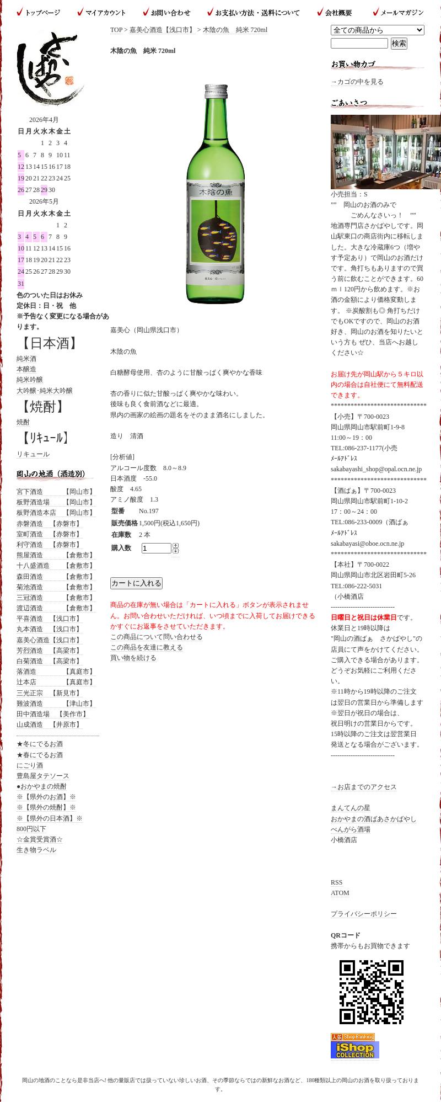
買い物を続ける (133, 658)
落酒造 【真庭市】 (56, 671)
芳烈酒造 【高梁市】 (50, 650)
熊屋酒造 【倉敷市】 (56, 555)
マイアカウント (102, 12)
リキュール (33, 454)
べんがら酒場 (350, 829)
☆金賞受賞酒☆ (40, 839)
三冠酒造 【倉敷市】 (56, 597)
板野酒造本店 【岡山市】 (56, 513)
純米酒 (26, 359)
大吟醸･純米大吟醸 (45, 391)
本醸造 (26, 369)
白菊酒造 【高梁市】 (50, 661)
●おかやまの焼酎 (42, 786)
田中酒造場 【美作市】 (53, 714)
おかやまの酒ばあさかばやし (374, 819)
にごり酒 (30, 765)
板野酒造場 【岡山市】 (56, 502)
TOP (116, 30)
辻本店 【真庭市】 (56, 682)
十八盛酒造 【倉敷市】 (56, 565)
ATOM (340, 893)
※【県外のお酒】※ (46, 797)
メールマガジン (393, 12)
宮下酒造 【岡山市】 (56, 492)
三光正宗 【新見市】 (50, 693)
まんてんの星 (350, 808)
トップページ (43, 12)
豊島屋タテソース (43, 776)
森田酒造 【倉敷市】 (56, 577)
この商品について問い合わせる (156, 637)
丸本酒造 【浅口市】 (50, 629)
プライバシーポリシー (364, 914)
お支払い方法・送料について (253, 12)
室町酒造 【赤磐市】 (50, 534)
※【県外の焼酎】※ (46, 807)
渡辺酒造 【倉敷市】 (56, 608)
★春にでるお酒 (40, 755)
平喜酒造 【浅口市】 (50, 618)
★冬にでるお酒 (40, 744)
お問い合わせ (166, 12)
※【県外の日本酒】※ (50, 818)
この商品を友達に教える (146, 647)
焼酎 (23, 422)
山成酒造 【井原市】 (50, 724)
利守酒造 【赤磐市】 (50, 545)
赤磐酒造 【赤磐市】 (50, 524)
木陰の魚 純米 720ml (235, 30)
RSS (336, 882)
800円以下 (31, 829)
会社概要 (335, 12)
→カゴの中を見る (357, 82)
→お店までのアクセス (364, 787)
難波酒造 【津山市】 (56, 703)
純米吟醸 (30, 380)
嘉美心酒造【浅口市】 (163, 30)
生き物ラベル (36, 850)
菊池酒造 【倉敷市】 (56, 587)
